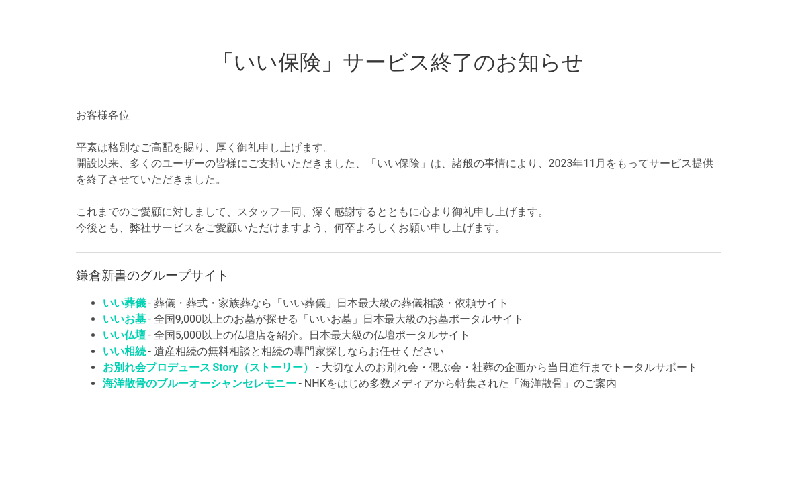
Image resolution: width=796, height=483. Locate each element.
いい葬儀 (124, 303)
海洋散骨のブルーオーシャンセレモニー (199, 383)
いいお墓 (124, 319)
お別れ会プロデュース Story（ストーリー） (208, 367)
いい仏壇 (124, 335)
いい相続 (124, 351)
